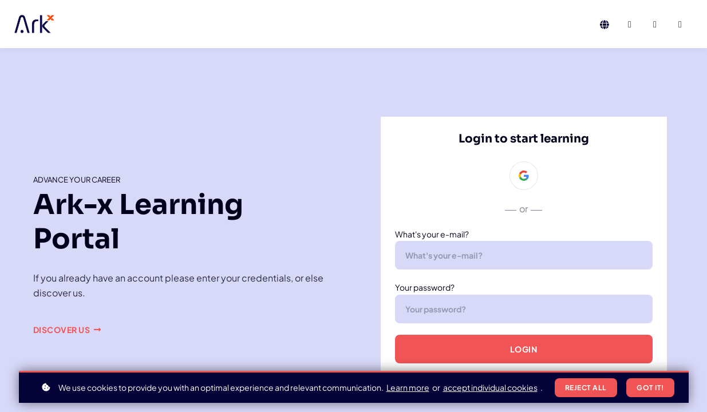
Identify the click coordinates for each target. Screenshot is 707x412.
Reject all (586, 387)
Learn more (407, 387)
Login (524, 349)
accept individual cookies (490, 387)
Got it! (650, 387)
